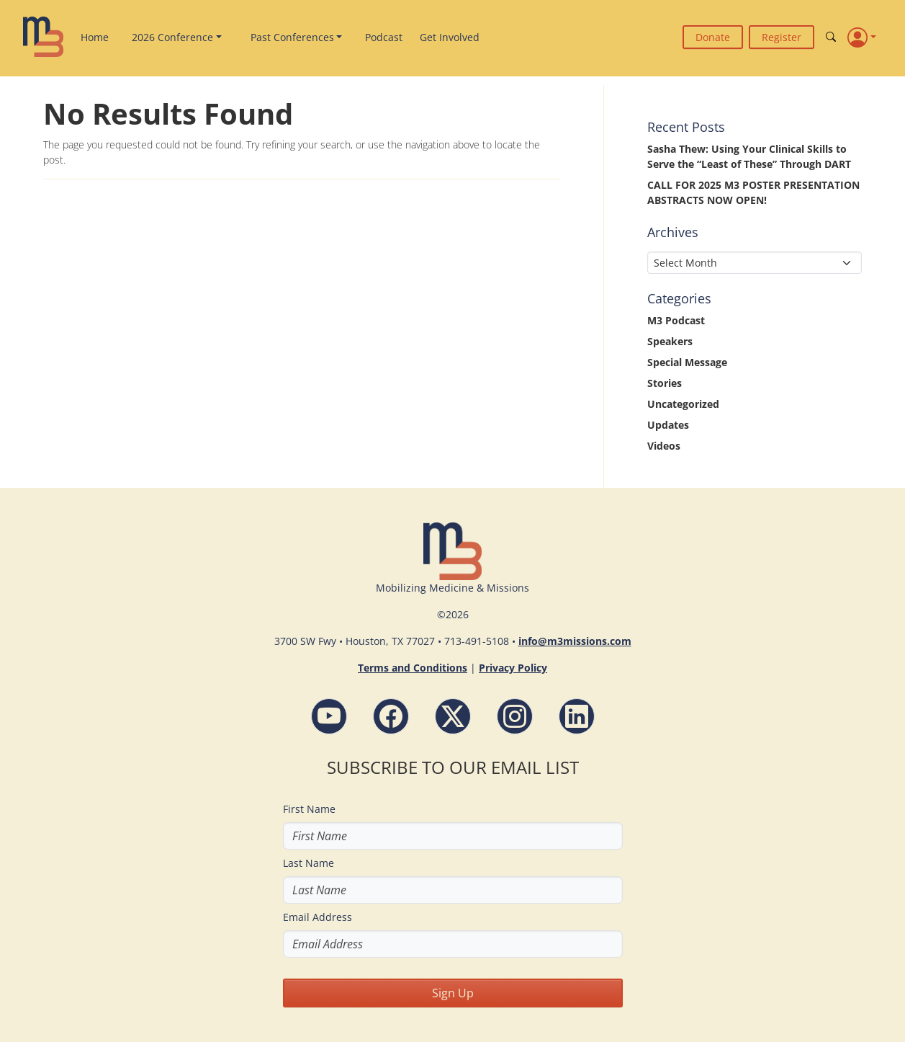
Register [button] (781, 37)
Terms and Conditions (412, 667)
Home (95, 37)
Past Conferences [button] (292, 37)
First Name (309, 809)
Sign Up (453, 993)
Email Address (317, 917)
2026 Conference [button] (172, 37)
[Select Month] (754, 262)
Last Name (308, 863)
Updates (668, 425)
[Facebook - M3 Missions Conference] (390, 716)
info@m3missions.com (574, 641)
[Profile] (862, 37)
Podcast (383, 37)
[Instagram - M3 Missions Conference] (514, 716)
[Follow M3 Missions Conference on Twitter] (452, 716)
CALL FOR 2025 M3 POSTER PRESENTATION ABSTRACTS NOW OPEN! (753, 192)
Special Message (687, 362)
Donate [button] (712, 37)
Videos (663, 446)
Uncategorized (683, 404)
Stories (664, 383)
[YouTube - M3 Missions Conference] (329, 716)
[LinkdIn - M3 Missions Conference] (576, 716)
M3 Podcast (676, 320)
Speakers (670, 341)
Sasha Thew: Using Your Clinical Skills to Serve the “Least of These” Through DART (749, 156)
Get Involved (449, 37)
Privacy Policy (513, 667)
